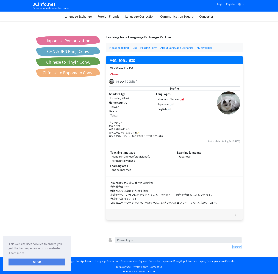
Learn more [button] (16, 253)
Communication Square (176, 16)
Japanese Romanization (68, 40)
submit (237, 247)
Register (231, 4)
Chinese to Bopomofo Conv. (68, 72)
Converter (206, 16)
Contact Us (156, 266)
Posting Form (148, 47)
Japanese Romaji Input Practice (179, 261)
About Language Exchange (176, 47)
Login (220, 4)
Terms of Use (123, 266)
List (134, 47)
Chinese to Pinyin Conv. (68, 62)
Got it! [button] (37, 262)
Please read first (119, 47)
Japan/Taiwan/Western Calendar (217, 261)
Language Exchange (78, 16)
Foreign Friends (108, 16)
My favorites (204, 47)
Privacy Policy (140, 266)
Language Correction (139, 16)
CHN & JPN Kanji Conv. (68, 51)
